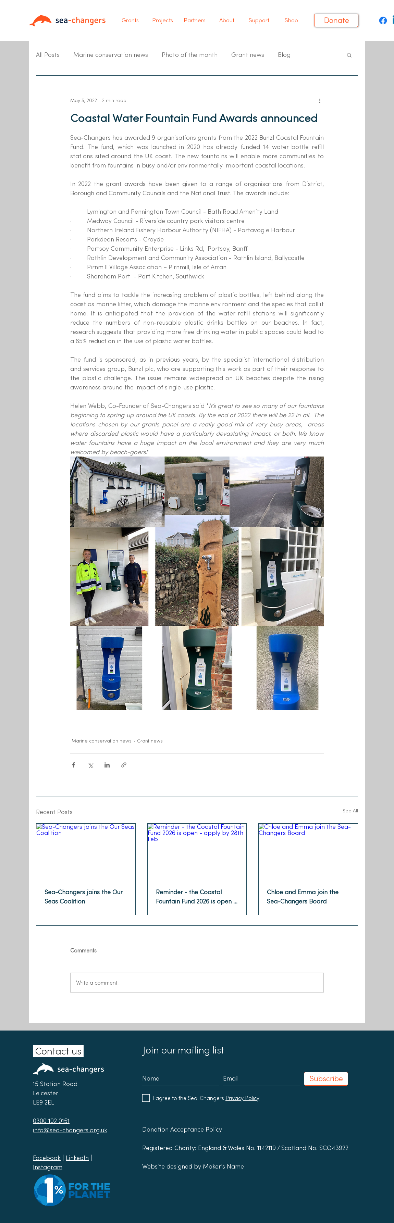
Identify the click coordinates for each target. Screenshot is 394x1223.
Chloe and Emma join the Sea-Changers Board (302, 896)
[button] (130, 20)
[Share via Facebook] (73, 765)
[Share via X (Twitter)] (90, 765)
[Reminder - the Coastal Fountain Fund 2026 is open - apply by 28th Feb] (197, 851)
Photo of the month (190, 55)
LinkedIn (77, 1158)
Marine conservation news (110, 55)
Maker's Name (223, 1166)
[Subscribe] (326, 1079)
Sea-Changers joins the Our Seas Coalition (83, 896)
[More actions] (320, 100)
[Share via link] (124, 765)
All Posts (48, 55)
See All (350, 811)
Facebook (47, 1158)
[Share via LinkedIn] (107, 765)
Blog (284, 55)
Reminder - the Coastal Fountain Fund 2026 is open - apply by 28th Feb (196, 897)
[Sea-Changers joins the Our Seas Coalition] (85, 851)
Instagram (47, 1167)
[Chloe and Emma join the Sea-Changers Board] (308, 851)
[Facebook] (383, 20)
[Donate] (336, 20)
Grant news (247, 55)
